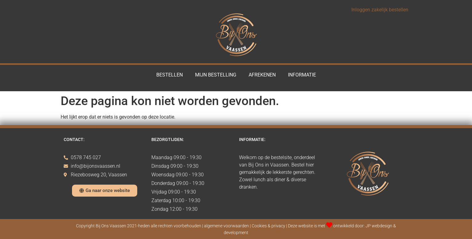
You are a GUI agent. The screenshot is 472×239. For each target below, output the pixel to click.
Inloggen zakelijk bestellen (379, 10)
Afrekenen (262, 75)
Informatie (302, 75)
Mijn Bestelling (215, 75)
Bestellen (169, 75)
